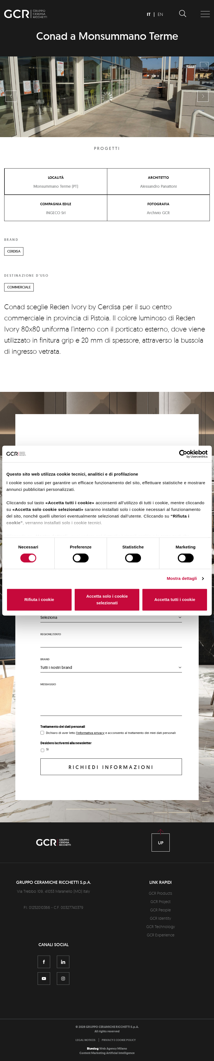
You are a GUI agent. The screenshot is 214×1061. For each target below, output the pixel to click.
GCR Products (160, 893)
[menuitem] (87, 1040)
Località (56, 177)
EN (160, 14)
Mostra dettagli (182, 578)
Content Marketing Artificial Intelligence (107, 1053)
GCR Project (160, 901)
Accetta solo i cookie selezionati (107, 599)
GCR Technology (160, 926)
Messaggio (48, 684)
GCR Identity (160, 918)
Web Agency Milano (113, 1049)
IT (148, 14)
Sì (47, 749)
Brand (45, 659)
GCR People (160, 909)
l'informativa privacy (90, 733)
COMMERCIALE (19, 287)
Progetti (107, 148)
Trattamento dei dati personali (62, 726)
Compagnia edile (55, 204)
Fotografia (158, 204)
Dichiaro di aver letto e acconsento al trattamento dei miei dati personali (111, 733)
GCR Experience (160, 935)
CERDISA (13, 251)
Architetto (158, 177)
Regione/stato (50, 634)
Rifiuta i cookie (39, 599)
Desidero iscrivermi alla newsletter (65, 743)
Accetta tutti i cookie (174, 599)
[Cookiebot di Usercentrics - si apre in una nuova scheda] (183, 454)
